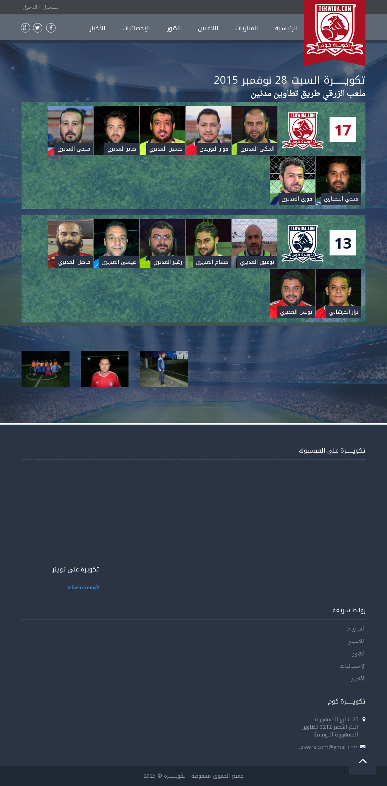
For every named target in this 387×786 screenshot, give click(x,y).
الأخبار (97, 28)
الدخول (30, 7)
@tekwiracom (83, 588)
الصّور (174, 28)
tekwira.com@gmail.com (329, 746)
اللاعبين (208, 28)
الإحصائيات (136, 28)
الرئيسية (286, 28)
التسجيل (51, 7)
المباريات (246, 28)
